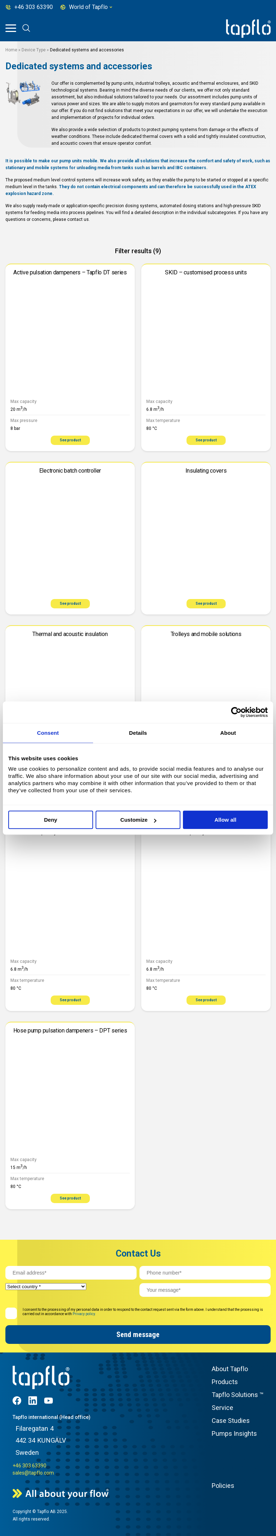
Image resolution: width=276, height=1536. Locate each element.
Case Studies (231, 1420)
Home (11, 49)
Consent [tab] (48, 733)
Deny (50, 820)
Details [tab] (138, 733)
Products (225, 1382)
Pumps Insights (234, 1433)
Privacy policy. (84, 1314)
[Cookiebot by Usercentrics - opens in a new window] (236, 712)
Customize (138, 820)
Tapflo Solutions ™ (237, 1394)
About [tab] (228, 733)
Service (222, 1407)
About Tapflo (230, 1369)
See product (70, 440)
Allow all (225, 820)
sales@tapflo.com (33, 1473)
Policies (223, 1485)
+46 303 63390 (29, 1465)
